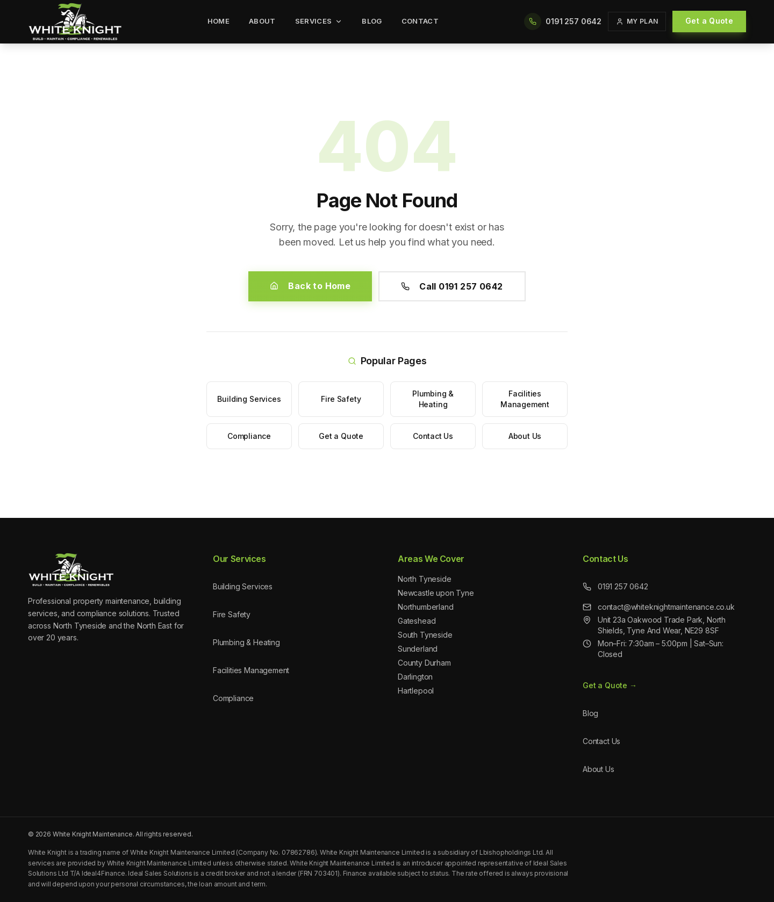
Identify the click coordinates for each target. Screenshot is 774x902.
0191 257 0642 (615, 586)
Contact (420, 21)
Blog (372, 21)
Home (218, 21)
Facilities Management (524, 399)
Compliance (249, 436)
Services (319, 21)
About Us (525, 436)
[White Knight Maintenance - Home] (75, 21)
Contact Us (433, 436)
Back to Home (310, 285)
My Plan (637, 21)
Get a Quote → (610, 685)
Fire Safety (341, 398)
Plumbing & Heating (433, 399)
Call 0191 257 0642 (452, 286)
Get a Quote (709, 20)
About (262, 21)
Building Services (249, 398)
